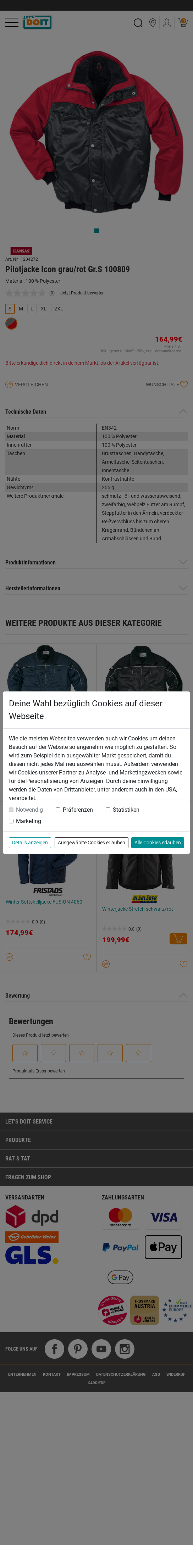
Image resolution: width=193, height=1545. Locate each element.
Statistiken (126, 809)
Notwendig (29, 809)
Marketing (28, 821)
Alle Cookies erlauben (157, 842)
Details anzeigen (30, 842)
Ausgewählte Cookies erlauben (91, 842)
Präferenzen (78, 809)
